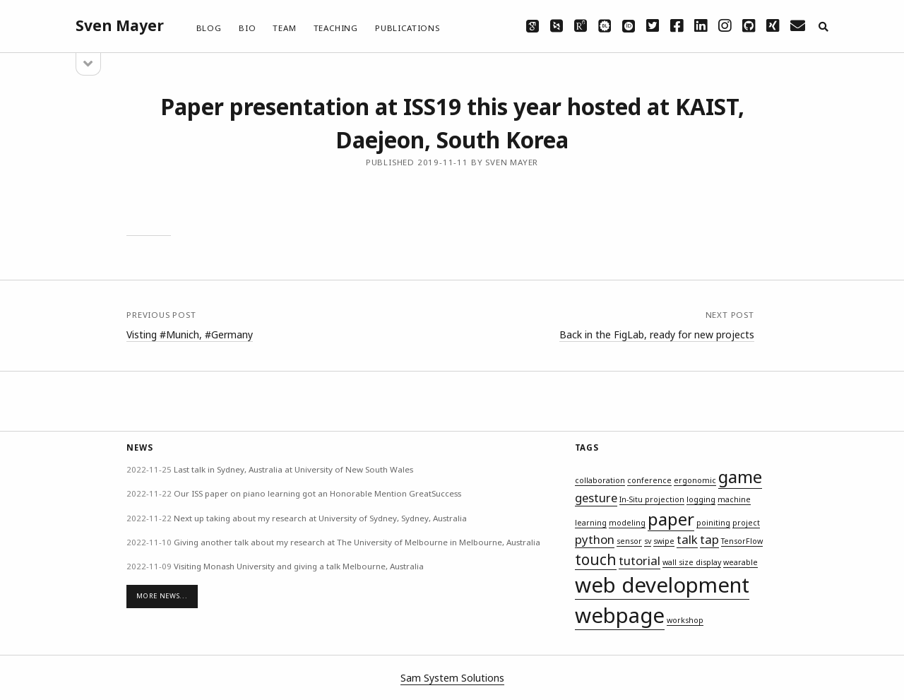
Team (284, 28)
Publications (407, 28)
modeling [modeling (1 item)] (627, 523)
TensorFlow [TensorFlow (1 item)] (742, 541)
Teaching (336, 28)
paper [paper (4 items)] (671, 518)
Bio (247, 28)
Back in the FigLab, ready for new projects (656, 334)
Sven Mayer (120, 25)
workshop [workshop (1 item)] (685, 620)
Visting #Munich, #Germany (189, 334)
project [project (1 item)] (746, 523)
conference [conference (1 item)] (649, 480)
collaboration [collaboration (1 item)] (600, 480)
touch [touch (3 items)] (596, 559)
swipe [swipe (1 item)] (663, 541)
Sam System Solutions (452, 677)
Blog (209, 28)
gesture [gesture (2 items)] (596, 498)
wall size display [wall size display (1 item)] (691, 562)
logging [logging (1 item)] (700, 499)
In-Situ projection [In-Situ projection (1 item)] (651, 499)
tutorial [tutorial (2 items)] (639, 560)
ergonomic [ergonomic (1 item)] (695, 480)
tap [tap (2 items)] (709, 539)
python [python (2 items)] (594, 539)
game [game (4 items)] (740, 476)
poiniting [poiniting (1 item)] (713, 523)
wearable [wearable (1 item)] (740, 562)
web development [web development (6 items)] (662, 585)
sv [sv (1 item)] (647, 541)
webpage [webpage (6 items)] (620, 615)
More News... (161, 595)
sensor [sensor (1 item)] (629, 541)
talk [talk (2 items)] (687, 539)
